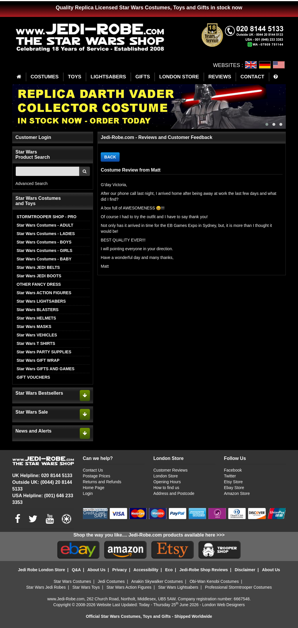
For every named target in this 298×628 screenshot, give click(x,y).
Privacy (119, 569)
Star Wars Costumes (72, 581)
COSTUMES (44, 77)
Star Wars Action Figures (129, 587)
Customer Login (33, 137)
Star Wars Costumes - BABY (44, 259)
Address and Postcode (173, 493)
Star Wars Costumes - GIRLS (44, 250)
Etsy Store (233, 481)
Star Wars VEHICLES (37, 335)
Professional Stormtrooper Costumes (238, 587)
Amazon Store (237, 493)
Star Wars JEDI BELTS (38, 267)
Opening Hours (167, 481)
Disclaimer (245, 569)
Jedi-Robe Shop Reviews (204, 569)
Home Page (93, 487)
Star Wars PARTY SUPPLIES (44, 352)
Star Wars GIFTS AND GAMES (45, 368)
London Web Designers (223, 604)
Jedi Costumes (111, 581)
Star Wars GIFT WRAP (38, 360)
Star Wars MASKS (34, 326)
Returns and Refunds (102, 481)
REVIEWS (219, 77)
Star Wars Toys (86, 587)
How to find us (166, 487)
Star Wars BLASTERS (37, 309)
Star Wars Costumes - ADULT (45, 225)
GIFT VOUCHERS (33, 377)
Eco (169, 569)
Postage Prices (96, 476)
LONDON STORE (179, 77)
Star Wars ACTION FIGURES (44, 292)
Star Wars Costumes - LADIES (46, 233)
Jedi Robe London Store (41, 569)
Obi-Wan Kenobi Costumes (214, 581)
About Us (96, 569)
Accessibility (146, 569)
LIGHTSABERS (108, 77)
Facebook (233, 470)
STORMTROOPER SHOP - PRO (47, 216)
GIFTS (142, 77)
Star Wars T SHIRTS (36, 343)
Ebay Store (234, 487)
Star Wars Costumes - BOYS (44, 242)
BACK (110, 157)
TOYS (74, 77)
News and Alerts (33, 430)
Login (88, 493)
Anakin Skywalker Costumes (157, 581)
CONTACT (252, 77)
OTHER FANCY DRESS (39, 284)
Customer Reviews (170, 470)
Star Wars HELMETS (36, 318)
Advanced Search (31, 183)
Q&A (76, 569)
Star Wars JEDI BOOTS (39, 276)
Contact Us (93, 470)
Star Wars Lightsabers (178, 587)
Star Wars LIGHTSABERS (41, 301)
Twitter (230, 476)
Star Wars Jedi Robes (46, 587)
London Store (165, 476)
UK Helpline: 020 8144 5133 (42, 475)
